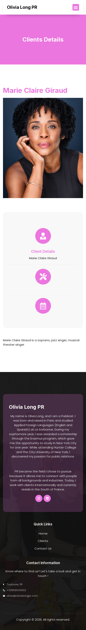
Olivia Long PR (22, 7)
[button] (75, 7)
